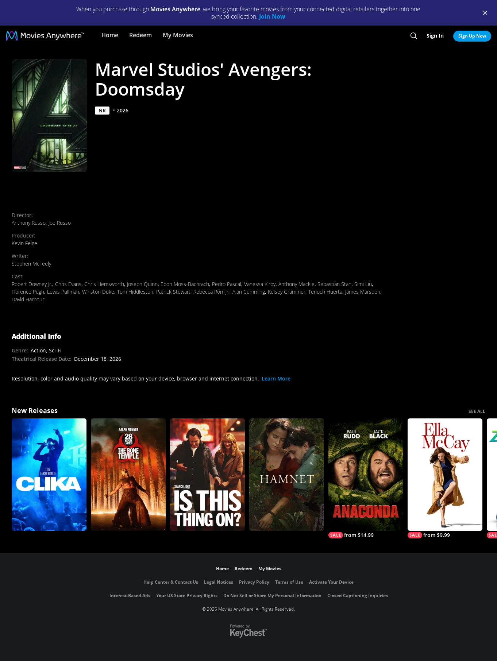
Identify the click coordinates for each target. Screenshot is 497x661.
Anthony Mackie (296, 284)
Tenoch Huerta (325, 291)
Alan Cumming (248, 291)
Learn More (276, 378)
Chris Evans (68, 284)
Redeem (140, 35)
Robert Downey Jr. (32, 284)
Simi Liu (363, 284)
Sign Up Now (472, 36)
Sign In (435, 35)
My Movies (178, 35)
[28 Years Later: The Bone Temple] (128, 474)
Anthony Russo (29, 222)
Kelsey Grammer (286, 291)
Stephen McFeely (31, 263)
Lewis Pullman (63, 291)
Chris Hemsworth (104, 284)
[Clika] (49, 474)
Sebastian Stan (334, 284)
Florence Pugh (28, 291)
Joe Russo (60, 222)
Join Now (272, 16)
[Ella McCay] (445, 478)
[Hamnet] (286, 474)
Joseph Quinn (142, 284)
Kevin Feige (24, 243)
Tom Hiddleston (135, 291)
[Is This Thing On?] (207, 474)
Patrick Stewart (173, 291)
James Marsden (362, 291)
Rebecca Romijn (211, 291)
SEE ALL (477, 411)
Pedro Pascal (226, 284)
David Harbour (28, 299)
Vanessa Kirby (260, 284)
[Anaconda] (365, 478)
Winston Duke (98, 291)
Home (109, 35)
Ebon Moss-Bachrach (185, 284)
